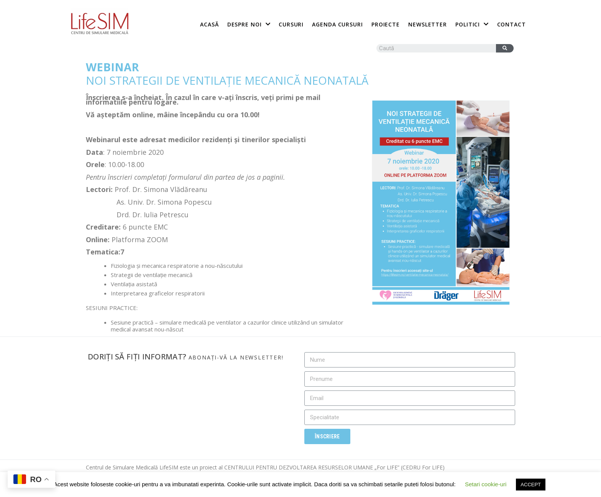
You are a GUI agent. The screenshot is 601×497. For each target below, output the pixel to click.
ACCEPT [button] (531, 484)
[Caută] (505, 48)
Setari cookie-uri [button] (485, 484)
